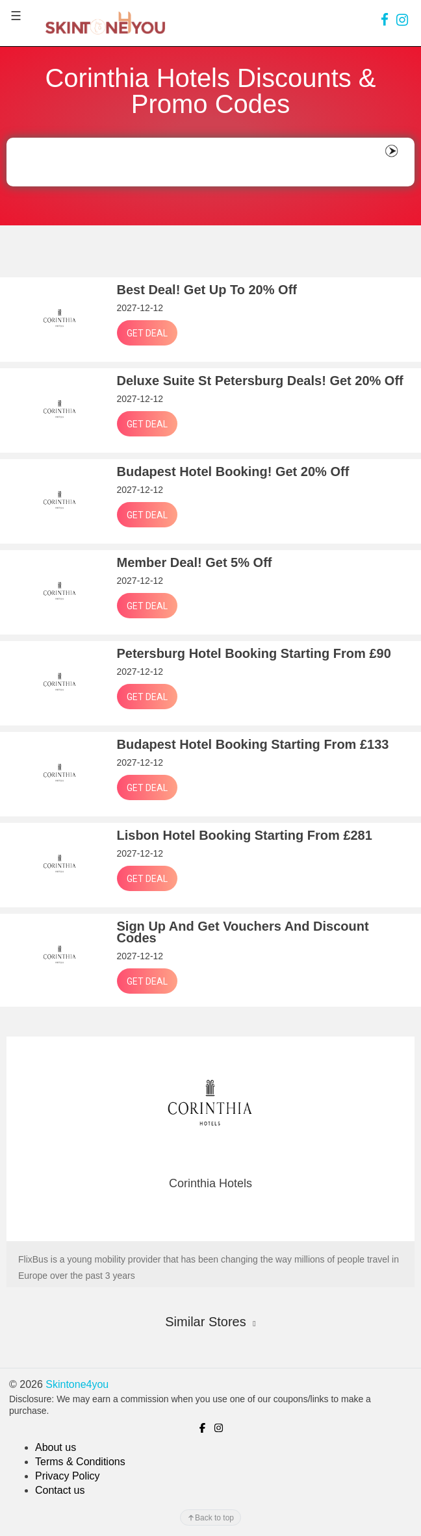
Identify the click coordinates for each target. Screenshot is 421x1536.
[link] (385, 19)
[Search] (194, 163)
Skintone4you (76, 1384)
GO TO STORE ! (211, 1217)
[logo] (105, 22)
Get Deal (147, 333)
